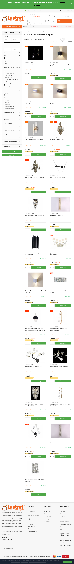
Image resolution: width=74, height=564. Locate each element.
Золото (6, 100)
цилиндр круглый (9, 73)
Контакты (62, 511)
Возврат (62, 519)
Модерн (6, 59)
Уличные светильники (33, 515)
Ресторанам (47, 521)
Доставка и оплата (64, 514)
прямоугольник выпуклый (11, 79)
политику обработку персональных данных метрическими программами (28, 562)
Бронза (6, 102)
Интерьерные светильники (36, 31)
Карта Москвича (64, 543)
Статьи (62, 527)
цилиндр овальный (9, 85)
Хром (6, 96)
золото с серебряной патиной (11, 108)
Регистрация (68, 10)
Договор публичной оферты (7, 548)
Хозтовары (31, 522)
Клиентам (20, 10)
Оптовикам (47, 514)
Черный (6, 95)
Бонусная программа (65, 540)
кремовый (7, 104)
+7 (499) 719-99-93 (34, 15)
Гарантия (62, 516)
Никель (6, 98)
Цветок (6, 69)
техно (6, 63)
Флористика (7, 61)
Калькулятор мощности (66, 524)
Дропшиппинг (47, 516)
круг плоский (8, 75)
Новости (62, 529)
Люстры (26, 26)
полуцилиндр (8, 83)
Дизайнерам (41, 10)
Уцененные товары (66, 26)
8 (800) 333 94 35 (7, 540)
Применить (12, 151)
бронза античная (9, 106)
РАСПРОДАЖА (54, 26)
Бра (45, 31)
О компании (47, 511)
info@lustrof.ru (6, 544)
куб (5, 81)
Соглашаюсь (67, 562)
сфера (6, 71)
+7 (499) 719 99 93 (7, 538)
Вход (62, 10)
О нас (3, 10)
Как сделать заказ (64, 521)
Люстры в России (32, 531)
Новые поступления (33, 534)
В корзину (38, 77)
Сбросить (12, 155)
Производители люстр (33, 528)
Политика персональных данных (8, 547)
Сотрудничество (11, 10)
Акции (61, 548)
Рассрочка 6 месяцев (65, 545)
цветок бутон (8, 86)
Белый (6, 93)
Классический (8, 58)
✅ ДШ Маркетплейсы (30, 10)
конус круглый (8, 77)
